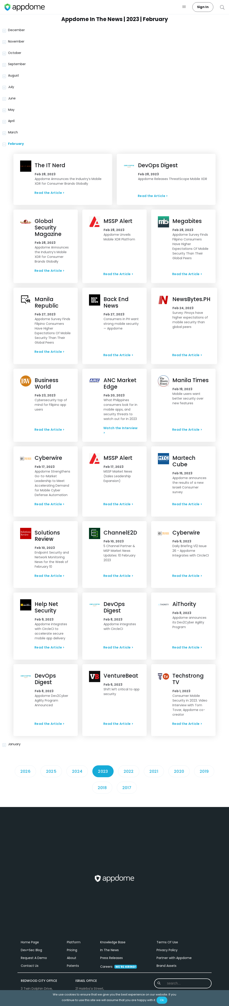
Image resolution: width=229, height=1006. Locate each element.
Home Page (30, 942)
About (71, 958)
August (13, 75)
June (12, 98)
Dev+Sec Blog (31, 950)
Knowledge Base (112, 942)
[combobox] (183, 983)
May (11, 109)
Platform (74, 942)
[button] (184, 7)
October (14, 53)
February (16, 143)
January (14, 744)
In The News (109, 950)
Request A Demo (34, 958)
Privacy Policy (167, 950)
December (16, 30)
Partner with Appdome (174, 958)
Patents (73, 965)
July (11, 87)
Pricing (72, 950)
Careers (118, 966)
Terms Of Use (167, 942)
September (17, 64)
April (11, 121)
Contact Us (29, 965)
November (16, 41)
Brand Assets (166, 965)
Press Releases (111, 958)
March (13, 132)
